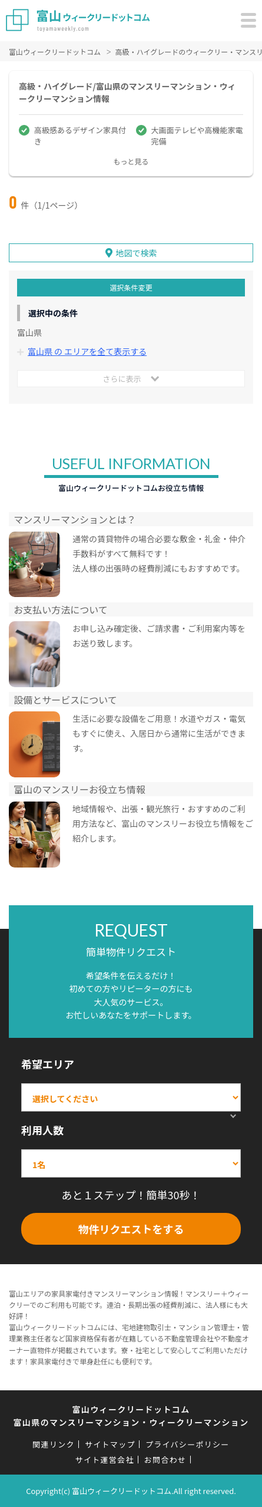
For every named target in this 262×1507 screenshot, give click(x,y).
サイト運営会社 (104, 1459)
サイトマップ (110, 1444)
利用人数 (42, 1129)
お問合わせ (165, 1459)
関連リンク (53, 1444)
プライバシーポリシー (187, 1444)
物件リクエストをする (131, 1228)
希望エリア (47, 1063)
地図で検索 (136, 253)
